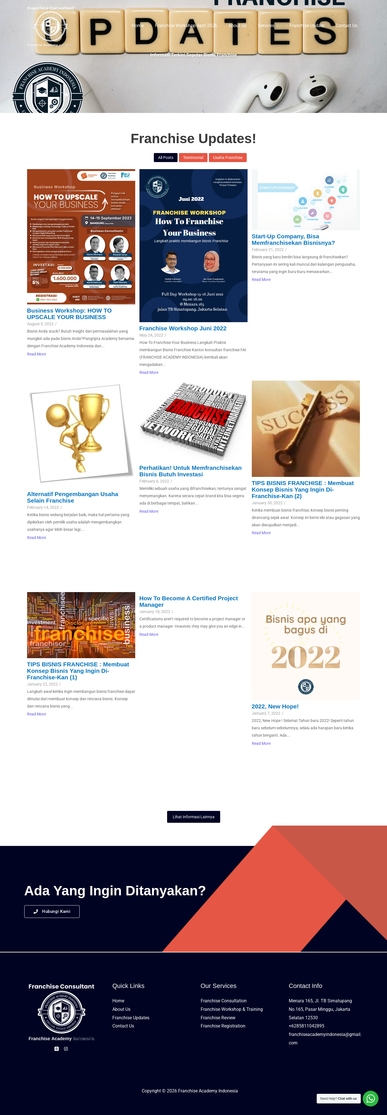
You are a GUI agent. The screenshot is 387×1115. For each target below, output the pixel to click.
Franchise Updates (130, 1017)
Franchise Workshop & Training (232, 1009)
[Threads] (55, 1049)
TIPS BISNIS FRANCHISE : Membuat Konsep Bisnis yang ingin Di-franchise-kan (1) (78, 670)
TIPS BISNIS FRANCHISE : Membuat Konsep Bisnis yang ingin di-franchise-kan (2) (303, 489)
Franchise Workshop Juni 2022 (183, 328)
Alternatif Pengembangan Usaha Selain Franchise (72, 497)
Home (150, 25)
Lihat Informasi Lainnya (194, 817)
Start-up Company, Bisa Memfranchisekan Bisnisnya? (293, 239)
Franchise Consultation (224, 1000)
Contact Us (347, 25)
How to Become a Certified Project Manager (188, 601)
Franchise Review (218, 1017)
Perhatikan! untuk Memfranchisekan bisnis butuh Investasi (190, 470)
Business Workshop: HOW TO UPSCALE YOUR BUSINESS (69, 313)
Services (271, 25)
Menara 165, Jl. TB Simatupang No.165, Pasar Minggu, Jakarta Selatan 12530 (320, 1009)
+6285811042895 (306, 1026)
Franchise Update (310, 25)
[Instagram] (67, 1049)
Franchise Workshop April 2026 (196, 25)
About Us (245, 25)
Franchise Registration (223, 1026)
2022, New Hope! (275, 706)
